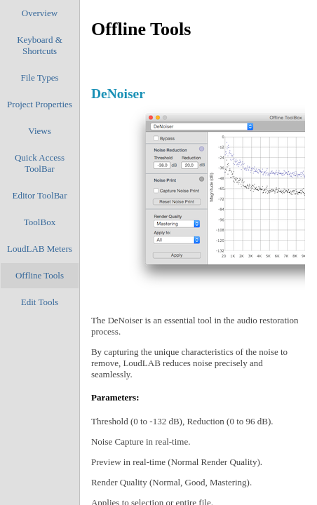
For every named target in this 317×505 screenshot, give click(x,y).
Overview (40, 13)
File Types (39, 77)
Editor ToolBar (40, 195)
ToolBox (39, 222)
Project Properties (39, 104)
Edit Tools (39, 302)
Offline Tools (39, 275)
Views (39, 131)
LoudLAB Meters (39, 248)
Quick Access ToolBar (40, 163)
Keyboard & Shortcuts (39, 45)
